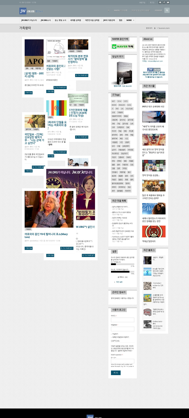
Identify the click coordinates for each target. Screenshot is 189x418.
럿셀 (120, 131)
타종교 (114, 179)
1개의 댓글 (85, 91)
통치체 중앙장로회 (117, 183)
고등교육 (114, 120)
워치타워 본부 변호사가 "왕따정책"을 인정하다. (91, 121)
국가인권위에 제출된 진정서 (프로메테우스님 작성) (34, 122)
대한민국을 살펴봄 (92, 20)
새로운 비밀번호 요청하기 (120, 337)
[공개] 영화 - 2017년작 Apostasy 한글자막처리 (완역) (49, 75)
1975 (125, 101)
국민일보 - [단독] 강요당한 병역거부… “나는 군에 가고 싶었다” (91, 171)
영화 (27, 68)
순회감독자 (126, 146)
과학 (113, 123)
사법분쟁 (85, 113)
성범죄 (127, 142)
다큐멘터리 (120, 127)
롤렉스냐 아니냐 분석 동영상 (121, 212)
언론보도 (121, 157)
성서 (113, 146)
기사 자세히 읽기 (67, 93)
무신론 (131, 131)
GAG (129, 105)
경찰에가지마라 (116, 116)
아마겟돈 (130, 150)
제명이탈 (38, 68)
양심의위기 (124, 153)
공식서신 (122, 120)
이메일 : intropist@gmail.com (152, 61)
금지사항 (125, 123)
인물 (113, 168)
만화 (125, 131)
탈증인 (121, 179)
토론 (126, 179)
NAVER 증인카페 (115, 10)
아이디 (114, 316)
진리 (131, 176)
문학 (121, 135)
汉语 (113, 112)
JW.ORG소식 (46, 20)
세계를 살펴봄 (75, 20)
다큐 (113, 127)
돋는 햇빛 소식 (60, 20)
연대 (113, 161)
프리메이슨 (122, 187)
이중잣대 (125, 164)
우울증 (131, 161)
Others (157, 10)
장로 (118, 168)
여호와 (128, 157)
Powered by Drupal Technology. (94, 406)
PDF (27, 114)
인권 (32, 114)
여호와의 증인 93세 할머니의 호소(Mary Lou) (46, 355)
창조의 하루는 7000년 (119, 218)
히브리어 (127, 191)
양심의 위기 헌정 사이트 (137, 10)
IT (112, 108)
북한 (121, 138)
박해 (126, 135)
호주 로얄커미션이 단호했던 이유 (123, 231)
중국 (126, 176)
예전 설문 (119, 282)
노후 (131, 123)
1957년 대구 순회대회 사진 (153, 106)
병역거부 (85, 162)
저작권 (125, 168)
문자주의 (114, 135)
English (122, 105)
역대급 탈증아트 (149, 241)
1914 (119, 101)
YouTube (129, 108)
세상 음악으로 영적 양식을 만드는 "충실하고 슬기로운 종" (153, 152)
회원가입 (142, 2)
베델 (131, 135)
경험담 (126, 116)
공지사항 (130, 120)
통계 (131, 179)
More (129, 20)
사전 (121, 142)
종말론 (121, 176)
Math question (117, 354)
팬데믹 (128, 183)
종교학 (114, 176)
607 (113, 101)
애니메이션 (115, 153)
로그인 (152, 2)
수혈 (32, 68)
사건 (55, 267)
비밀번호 (114, 325)
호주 (113, 191)
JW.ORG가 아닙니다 (29, 20)
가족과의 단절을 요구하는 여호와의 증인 (63, 127)
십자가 (114, 150)
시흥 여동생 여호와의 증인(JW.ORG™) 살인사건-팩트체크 (77, 273)
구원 (118, 123)
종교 (129, 172)
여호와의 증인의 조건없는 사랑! (91, 67)
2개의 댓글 (28, 92)
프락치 (114, 187)
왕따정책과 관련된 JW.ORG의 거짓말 (34, 185)
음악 (118, 164)
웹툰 (120, 20)
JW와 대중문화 (109, 20)
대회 (128, 127)
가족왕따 (45, 68)
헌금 (129, 187)
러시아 (114, 131)
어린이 (114, 157)
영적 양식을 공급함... (151, 175)
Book (114, 105)
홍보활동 (120, 191)
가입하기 (115, 334)
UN (122, 108)
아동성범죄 (122, 150)
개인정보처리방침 (94, 410)
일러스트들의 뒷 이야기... (120, 207)
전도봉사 (114, 172)
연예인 (119, 161)
